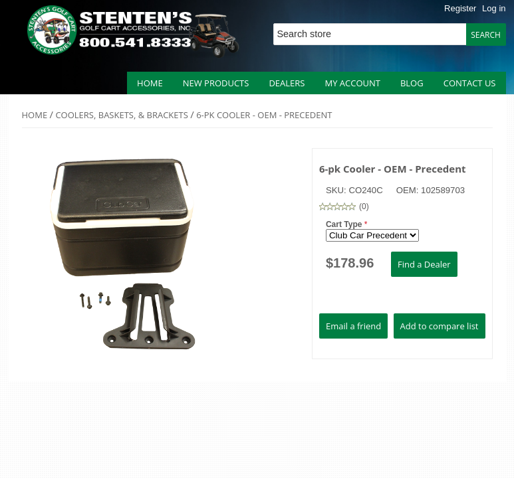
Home (150, 83)
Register (460, 8)
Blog (412, 83)
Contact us (470, 83)
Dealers (287, 83)
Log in (493, 8)
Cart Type (345, 224)
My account (352, 83)
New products (216, 83)
